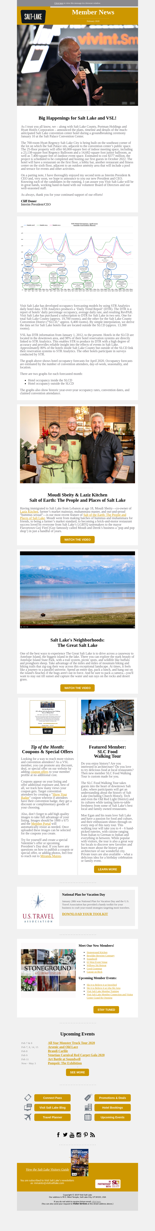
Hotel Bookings (112, 1107)
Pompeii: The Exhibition (65, 1063)
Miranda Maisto (50, 856)
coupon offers (39, 771)
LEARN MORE (107, 869)
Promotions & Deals (112, 1097)
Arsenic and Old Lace (63, 1047)
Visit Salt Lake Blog (52, 1107)
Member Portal (41, 823)
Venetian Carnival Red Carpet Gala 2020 (76, 1055)
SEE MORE (77, 1072)
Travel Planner (52, 1117)
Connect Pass (52, 1097)
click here (96, 1201)
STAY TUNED (106, 1009)
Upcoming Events (113, 1117)
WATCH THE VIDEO (77, 539)
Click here (58, 3)
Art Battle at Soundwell (64, 1059)
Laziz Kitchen (29, 511)
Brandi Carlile (58, 1051)
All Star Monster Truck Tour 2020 (71, 1043)
